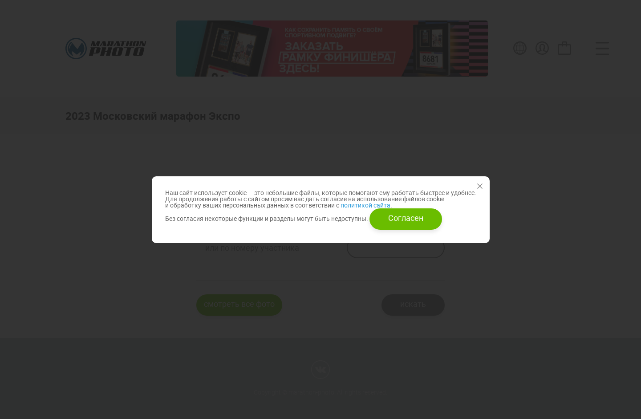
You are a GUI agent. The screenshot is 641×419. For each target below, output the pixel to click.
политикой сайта (364, 205)
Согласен (405, 217)
